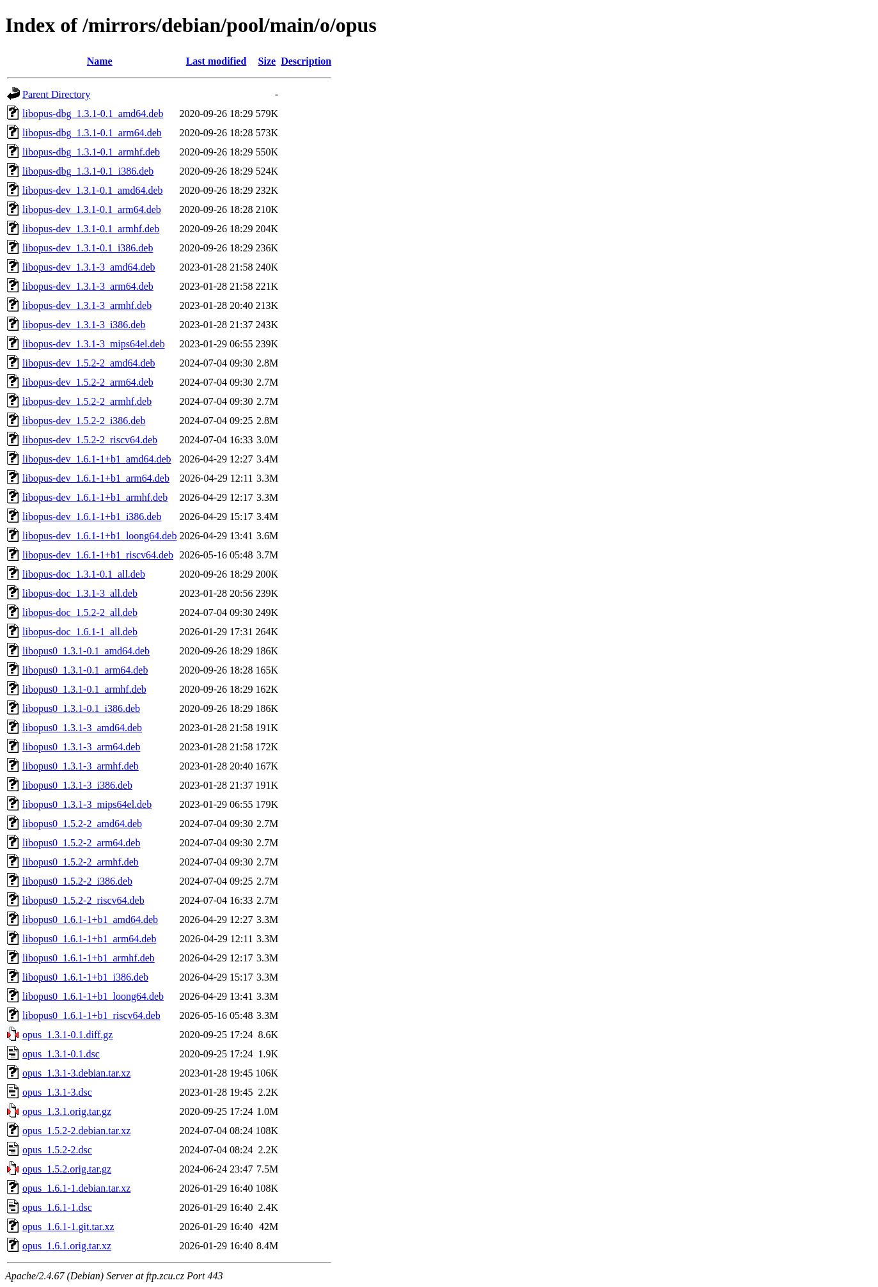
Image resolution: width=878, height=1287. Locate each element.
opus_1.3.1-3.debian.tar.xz (76, 1073)
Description (306, 61)
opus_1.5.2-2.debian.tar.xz (76, 1130)
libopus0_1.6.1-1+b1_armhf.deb (88, 957)
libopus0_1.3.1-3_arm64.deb (81, 746)
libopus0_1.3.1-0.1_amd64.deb (86, 650)
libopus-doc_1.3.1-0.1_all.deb (83, 574)
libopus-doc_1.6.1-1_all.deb (79, 631)
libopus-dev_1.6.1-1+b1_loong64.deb (99, 535)
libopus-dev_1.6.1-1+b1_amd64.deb (96, 459)
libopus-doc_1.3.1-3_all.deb (79, 593)
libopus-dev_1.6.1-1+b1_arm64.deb (95, 478)
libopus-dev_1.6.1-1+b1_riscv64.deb (97, 554)
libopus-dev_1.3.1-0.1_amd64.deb (92, 190)
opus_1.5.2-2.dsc (57, 1149)
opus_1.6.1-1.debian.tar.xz (76, 1188)
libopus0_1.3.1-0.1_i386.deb (81, 708)
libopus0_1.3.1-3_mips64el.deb (87, 804)
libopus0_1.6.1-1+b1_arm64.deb (89, 938)
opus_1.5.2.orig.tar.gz (66, 1169)
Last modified (216, 61)
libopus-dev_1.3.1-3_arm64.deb (87, 286)
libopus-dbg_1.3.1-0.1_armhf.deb (91, 151)
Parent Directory (56, 94)
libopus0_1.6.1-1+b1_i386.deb (85, 977)
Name (100, 61)
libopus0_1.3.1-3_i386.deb (77, 785)
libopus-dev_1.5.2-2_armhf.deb (87, 401)
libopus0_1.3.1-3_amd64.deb (82, 727)
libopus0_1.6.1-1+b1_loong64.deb (93, 996)
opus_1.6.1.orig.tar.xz (66, 1245)
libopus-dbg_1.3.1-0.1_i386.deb (87, 171)
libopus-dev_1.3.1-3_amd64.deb (88, 267)
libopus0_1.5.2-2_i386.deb (77, 881)
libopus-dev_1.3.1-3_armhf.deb (87, 305)
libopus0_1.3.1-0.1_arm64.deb (85, 670)
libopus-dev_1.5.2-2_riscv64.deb (89, 439)
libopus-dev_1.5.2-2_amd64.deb (88, 363)
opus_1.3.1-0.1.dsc (61, 1053)
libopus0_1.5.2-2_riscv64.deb (83, 900)
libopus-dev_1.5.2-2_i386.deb (83, 420)
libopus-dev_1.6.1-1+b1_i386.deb (91, 516)
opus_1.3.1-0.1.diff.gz (67, 1034)
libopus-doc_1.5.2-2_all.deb (79, 612)
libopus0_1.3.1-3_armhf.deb (80, 766)
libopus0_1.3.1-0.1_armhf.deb (84, 689)
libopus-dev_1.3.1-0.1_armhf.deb (90, 228)
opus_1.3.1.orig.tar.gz (66, 1111)
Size (267, 61)
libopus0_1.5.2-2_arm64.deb (81, 842)
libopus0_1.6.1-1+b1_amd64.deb (90, 919)
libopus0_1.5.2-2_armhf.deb (80, 862)
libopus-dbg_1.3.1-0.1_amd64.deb (92, 113)
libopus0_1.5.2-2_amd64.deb (82, 823)
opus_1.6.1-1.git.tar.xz (68, 1226)
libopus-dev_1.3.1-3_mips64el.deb (93, 343)
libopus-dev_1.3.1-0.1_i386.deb (87, 247)
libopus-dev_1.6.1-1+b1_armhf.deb (95, 497)
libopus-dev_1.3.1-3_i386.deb (83, 324)
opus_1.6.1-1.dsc (57, 1207)
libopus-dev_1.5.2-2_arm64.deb (87, 382)
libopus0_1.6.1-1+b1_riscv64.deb (91, 1015)
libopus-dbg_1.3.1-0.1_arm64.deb (92, 132)
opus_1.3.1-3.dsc (57, 1092)
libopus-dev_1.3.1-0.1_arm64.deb (91, 209)
